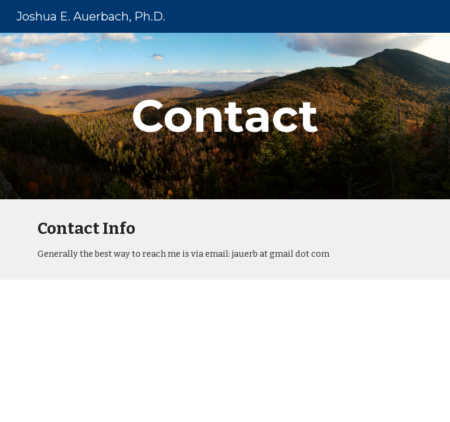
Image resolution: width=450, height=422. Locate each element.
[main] (224, 116)
